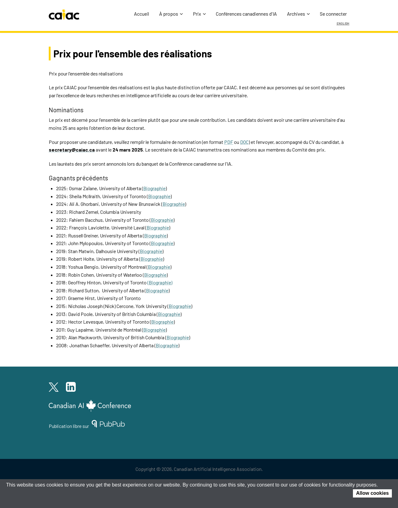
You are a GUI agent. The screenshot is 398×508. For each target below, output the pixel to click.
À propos (171, 14)
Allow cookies (372, 493)
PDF (228, 142)
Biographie (154, 188)
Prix (199, 14)
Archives (298, 14)
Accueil (141, 14)
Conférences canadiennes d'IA (246, 14)
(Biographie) (159, 282)
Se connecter (333, 14)
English (343, 23)
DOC (244, 142)
